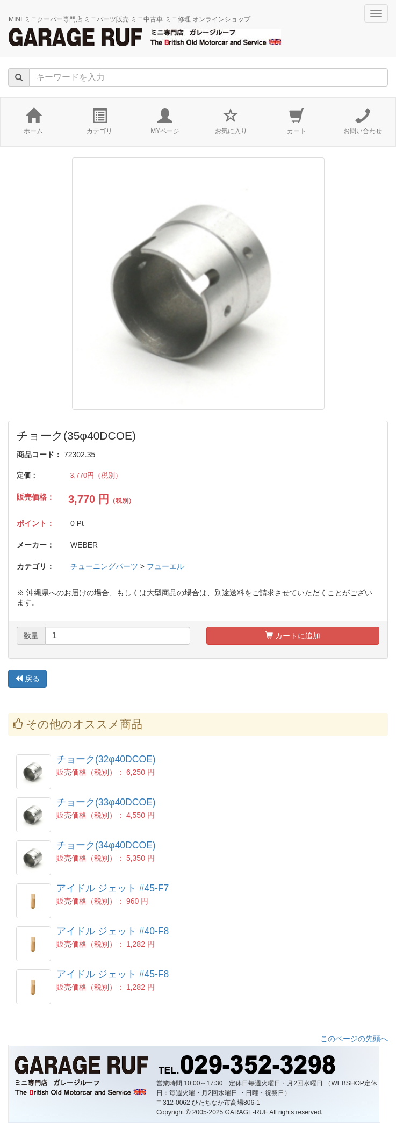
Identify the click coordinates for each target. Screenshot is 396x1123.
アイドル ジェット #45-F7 (112, 888)
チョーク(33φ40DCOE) (106, 802)
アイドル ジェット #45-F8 (112, 974)
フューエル (165, 566)
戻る (27, 678)
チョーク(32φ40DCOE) (106, 759)
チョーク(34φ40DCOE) (106, 845)
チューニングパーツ (104, 566)
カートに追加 (292, 635)
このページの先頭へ (354, 1038)
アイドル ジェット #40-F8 (112, 931)
